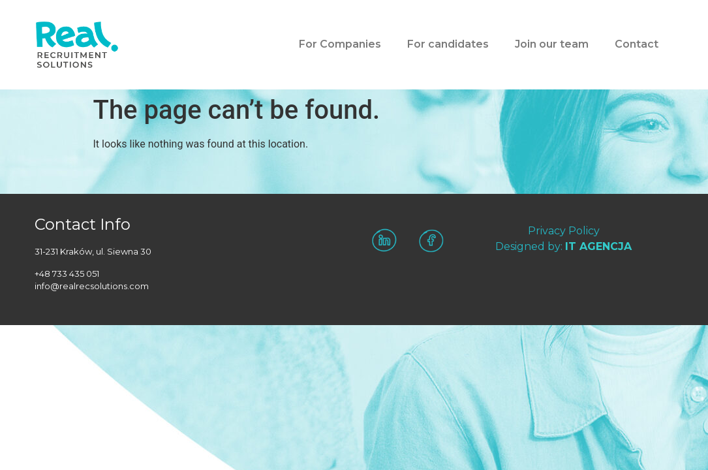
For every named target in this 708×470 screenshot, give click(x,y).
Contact (636, 44)
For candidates (448, 44)
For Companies (340, 44)
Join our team (552, 44)
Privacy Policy (564, 231)
